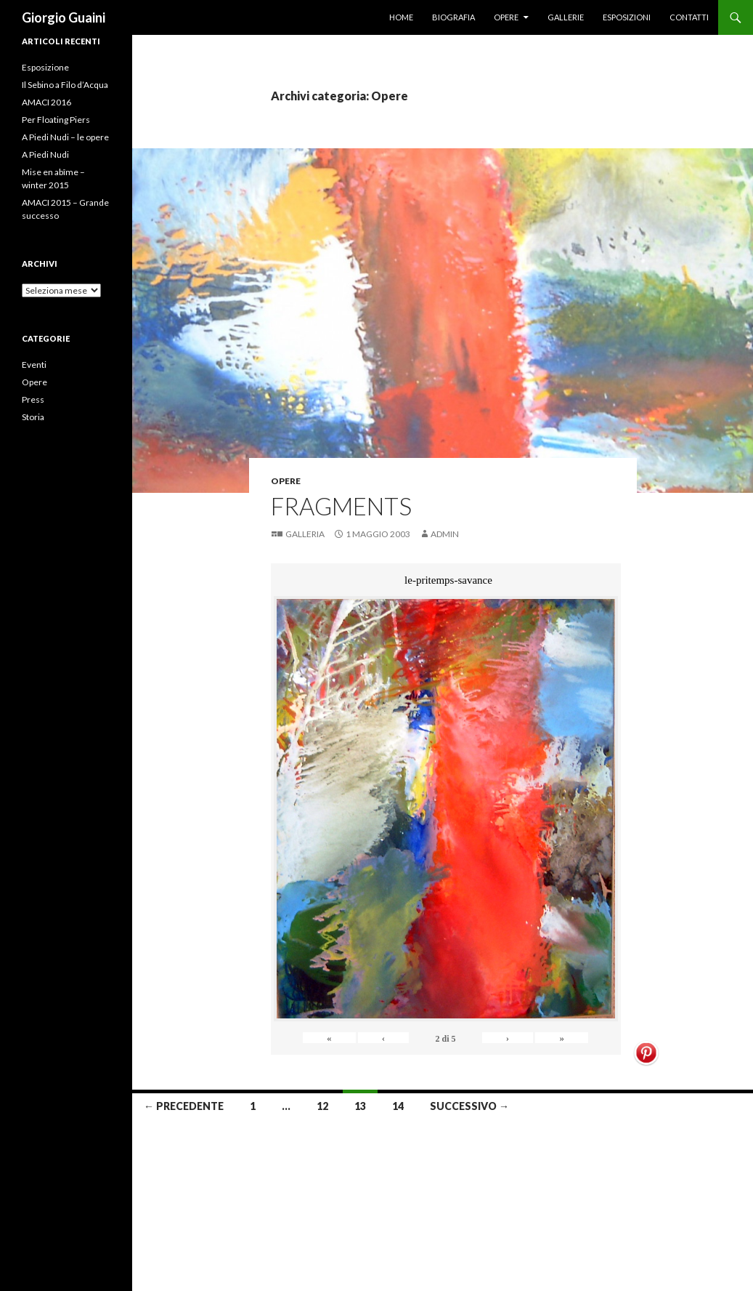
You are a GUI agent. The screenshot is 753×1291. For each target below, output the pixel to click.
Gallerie (566, 17)
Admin (445, 533)
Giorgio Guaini (63, 17)
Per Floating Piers (56, 119)
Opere (506, 17)
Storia (33, 416)
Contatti (689, 17)
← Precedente (184, 1106)
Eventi (34, 364)
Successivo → (469, 1106)
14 (398, 1106)
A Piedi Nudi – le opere (65, 137)
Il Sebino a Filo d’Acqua (65, 84)
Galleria (305, 533)
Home (401, 17)
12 (322, 1106)
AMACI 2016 (46, 102)
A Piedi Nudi (45, 154)
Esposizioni (627, 17)
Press (33, 399)
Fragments (341, 505)
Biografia (453, 17)
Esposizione (45, 67)
